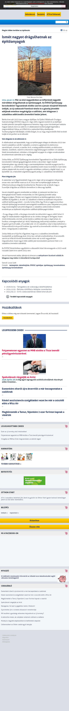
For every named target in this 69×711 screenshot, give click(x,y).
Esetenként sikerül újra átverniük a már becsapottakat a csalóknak (23, 591)
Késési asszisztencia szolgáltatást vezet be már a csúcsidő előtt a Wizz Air (26, 595)
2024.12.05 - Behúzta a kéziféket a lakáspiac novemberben (29, 289)
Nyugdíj (5, 571)
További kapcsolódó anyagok (21, 297)
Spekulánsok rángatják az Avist (11, 602)
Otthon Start (7, 492)
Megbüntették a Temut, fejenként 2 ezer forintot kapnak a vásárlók (24, 599)
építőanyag (48, 265)
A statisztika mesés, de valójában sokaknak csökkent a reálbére (22, 617)
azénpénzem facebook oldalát (49, 256)
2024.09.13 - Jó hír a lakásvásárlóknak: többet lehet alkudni (29, 292)
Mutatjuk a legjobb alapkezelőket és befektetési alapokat (20, 621)
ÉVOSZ (32, 265)
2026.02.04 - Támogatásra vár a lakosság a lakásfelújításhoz (29, 287)
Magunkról (5, 637)
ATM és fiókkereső (53, 14)
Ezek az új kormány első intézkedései (14, 432)
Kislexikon (34, 520)
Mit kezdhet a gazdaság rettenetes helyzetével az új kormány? (22, 613)
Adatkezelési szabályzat (9, 635)
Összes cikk (34, 527)
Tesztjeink (41, 14)
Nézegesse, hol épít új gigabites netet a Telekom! (18, 606)
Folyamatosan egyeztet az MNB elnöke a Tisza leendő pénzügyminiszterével (27, 435)
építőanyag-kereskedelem (12, 268)
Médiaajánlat (6, 642)
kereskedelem (59, 265)
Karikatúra (6, 449)
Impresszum (5, 639)
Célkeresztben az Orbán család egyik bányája (16, 624)
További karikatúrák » (11, 464)
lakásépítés (13, 265)
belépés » (4, 513)
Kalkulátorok (30, 14)
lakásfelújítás (24, 265)
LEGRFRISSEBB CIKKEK (13, 330)
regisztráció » (14, 513)
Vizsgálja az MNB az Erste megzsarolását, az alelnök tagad (21, 439)
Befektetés (6, 472)
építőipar (39, 265)
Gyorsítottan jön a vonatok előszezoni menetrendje (18, 610)
